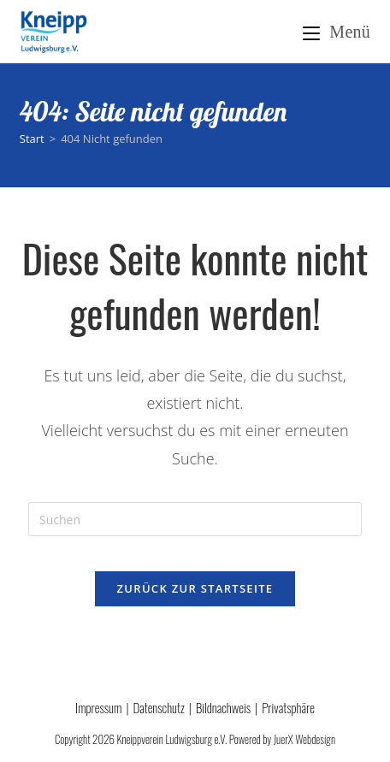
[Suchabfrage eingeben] (195, 519)
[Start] (32, 138)
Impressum (98, 707)
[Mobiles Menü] (336, 31)
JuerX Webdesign (304, 738)
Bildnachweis (223, 707)
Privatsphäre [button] (288, 707)
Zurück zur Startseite (195, 588)
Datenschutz (158, 707)
